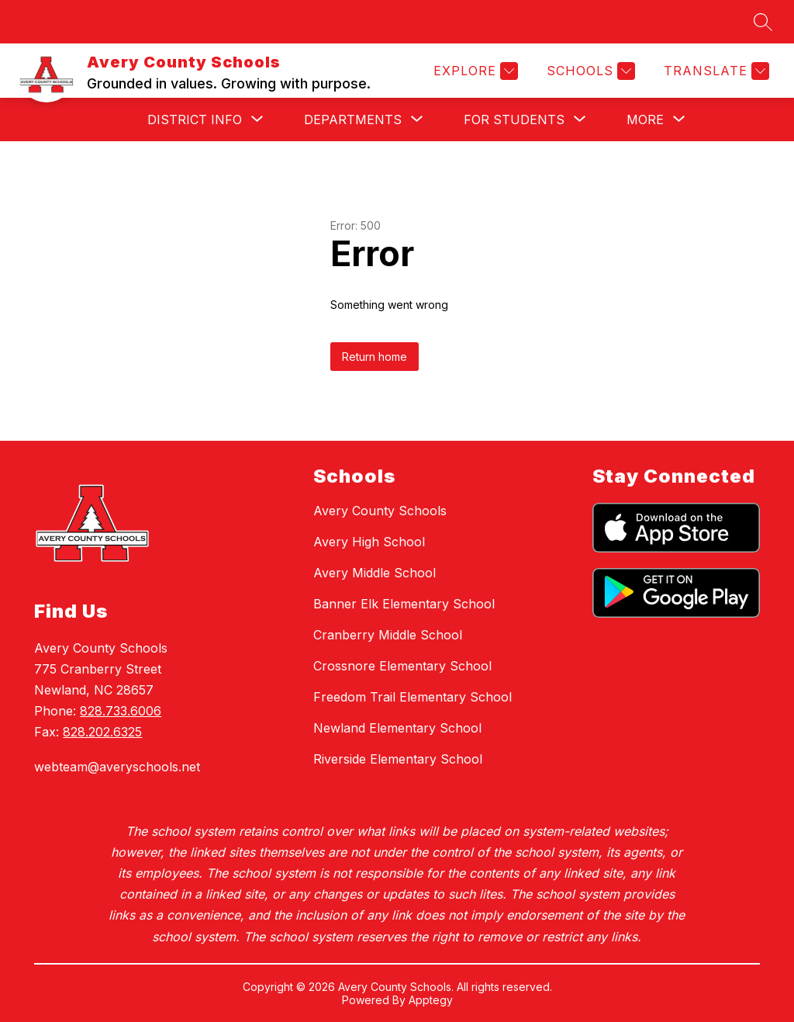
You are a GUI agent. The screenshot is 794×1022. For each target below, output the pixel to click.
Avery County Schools (380, 510)
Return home (374, 356)
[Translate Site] (714, 71)
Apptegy (431, 999)
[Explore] (474, 71)
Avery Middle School (374, 572)
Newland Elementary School (397, 728)
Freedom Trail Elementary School (412, 697)
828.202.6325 (102, 732)
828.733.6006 (120, 711)
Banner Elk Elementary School (404, 603)
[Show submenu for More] (645, 119)
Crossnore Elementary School (402, 666)
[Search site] (763, 21)
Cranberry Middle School (387, 635)
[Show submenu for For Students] (514, 119)
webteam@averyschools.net (117, 766)
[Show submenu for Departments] (353, 119)
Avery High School (369, 541)
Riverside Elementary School (397, 759)
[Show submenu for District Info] (194, 119)
